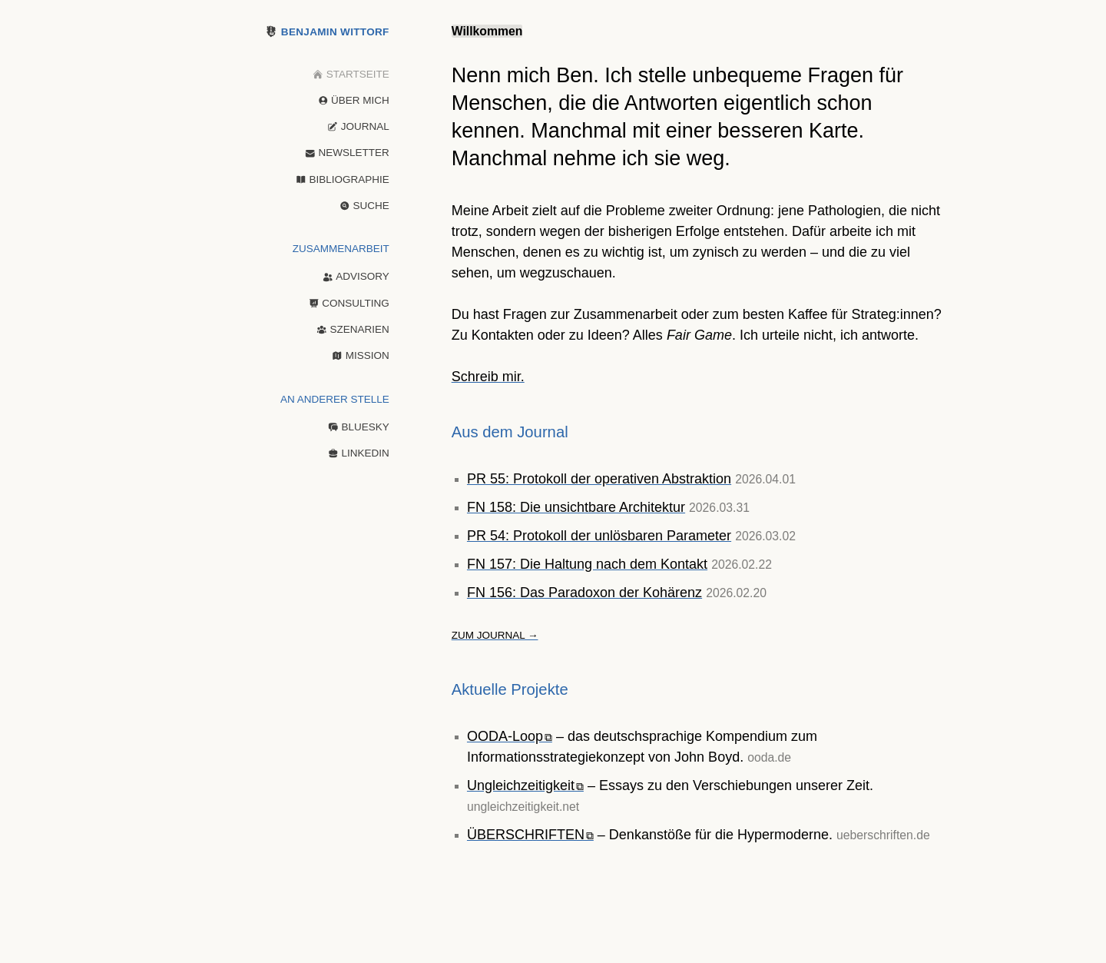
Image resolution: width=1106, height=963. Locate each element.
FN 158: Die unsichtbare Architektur (576, 507)
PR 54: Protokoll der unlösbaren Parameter (599, 535)
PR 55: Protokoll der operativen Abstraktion (599, 478)
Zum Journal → (495, 635)
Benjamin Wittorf (328, 32)
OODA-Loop (509, 736)
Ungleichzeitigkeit (525, 785)
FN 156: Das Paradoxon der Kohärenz (584, 592)
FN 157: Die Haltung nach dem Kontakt (587, 564)
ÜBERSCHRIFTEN (530, 834)
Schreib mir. (488, 376)
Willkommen (487, 31)
